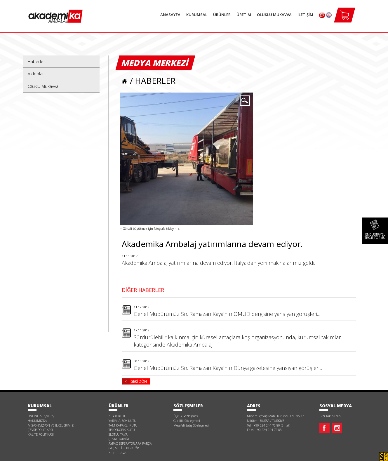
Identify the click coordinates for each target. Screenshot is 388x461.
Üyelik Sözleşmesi (186, 416)
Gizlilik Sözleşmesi (186, 420)
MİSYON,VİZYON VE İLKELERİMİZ (51, 425)
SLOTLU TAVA (118, 434)
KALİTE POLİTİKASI (41, 434)
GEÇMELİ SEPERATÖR (124, 448)
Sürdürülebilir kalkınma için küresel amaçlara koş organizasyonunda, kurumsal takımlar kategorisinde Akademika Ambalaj (245, 338)
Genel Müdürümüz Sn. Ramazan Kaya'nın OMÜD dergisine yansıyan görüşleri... (245, 311)
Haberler (36, 61)
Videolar (36, 73)
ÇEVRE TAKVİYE (119, 439)
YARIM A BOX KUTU (122, 420)
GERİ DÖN (134, 381)
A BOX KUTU (117, 416)
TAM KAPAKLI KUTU (123, 425)
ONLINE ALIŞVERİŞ (41, 416)
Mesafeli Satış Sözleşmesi (191, 425)
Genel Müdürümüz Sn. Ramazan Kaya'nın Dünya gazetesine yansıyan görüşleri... (245, 365)
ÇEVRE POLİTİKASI (40, 429)
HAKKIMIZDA (37, 420)
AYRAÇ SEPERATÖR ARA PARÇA (130, 443)
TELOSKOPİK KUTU (122, 429)
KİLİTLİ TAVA (117, 452)
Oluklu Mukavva (43, 86)
